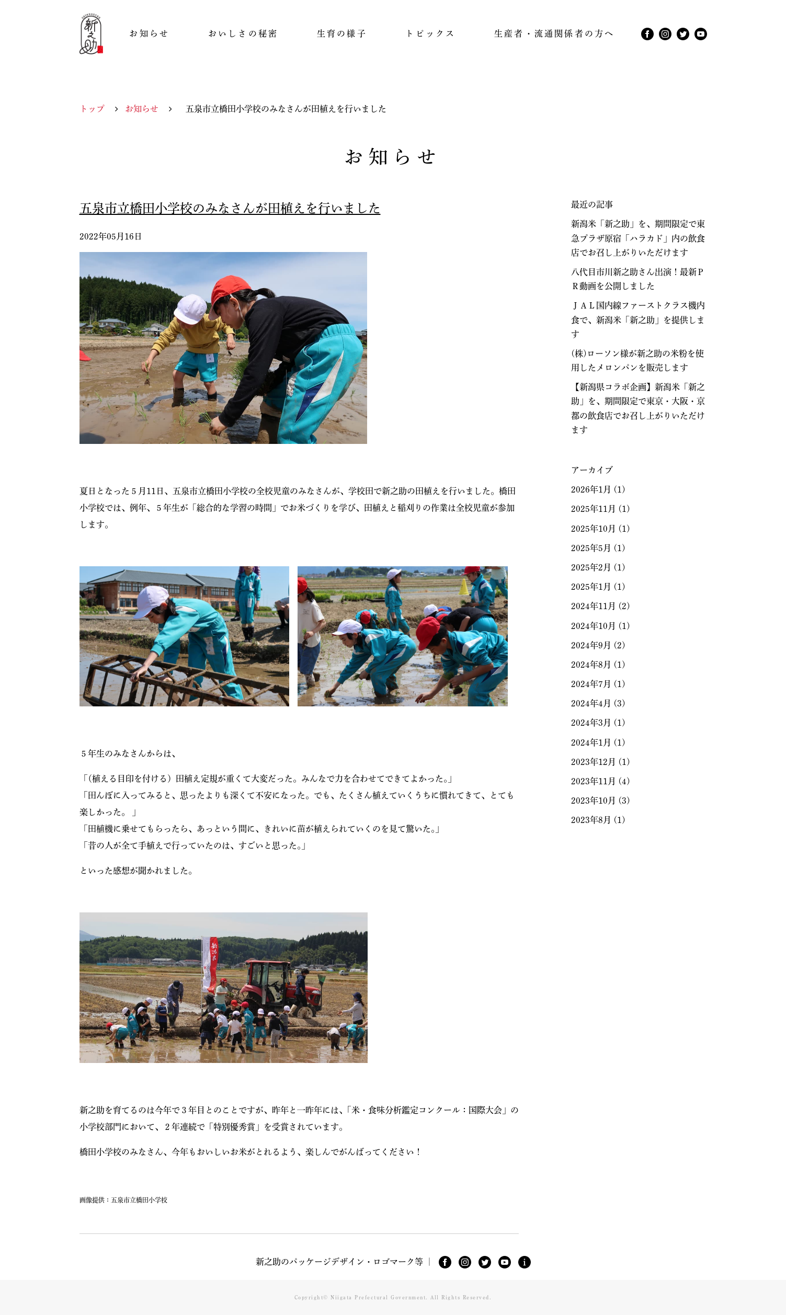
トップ (92, 109)
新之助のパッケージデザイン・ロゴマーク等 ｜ (345, 1261)
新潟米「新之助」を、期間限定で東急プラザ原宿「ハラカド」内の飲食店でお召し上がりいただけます (638, 238)
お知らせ (149, 33)
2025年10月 (593, 528)
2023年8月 (591, 820)
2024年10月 (593, 626)
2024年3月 (591, 722)
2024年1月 (591, 742)
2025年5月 (591, 548)
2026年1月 (591, 489)
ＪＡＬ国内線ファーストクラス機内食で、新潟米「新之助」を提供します (638, 319)
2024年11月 (593, 606)
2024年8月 (591, 664)
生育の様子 (342, 33)
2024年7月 (591, 684)
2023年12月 (593, 762)
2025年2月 (591, 567)
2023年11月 (593, 781)
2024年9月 (591, 645)
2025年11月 (593, 509)
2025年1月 (591, 586)
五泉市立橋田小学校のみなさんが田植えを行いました (230, 208)
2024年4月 (591, 703)
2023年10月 (593, 800)
